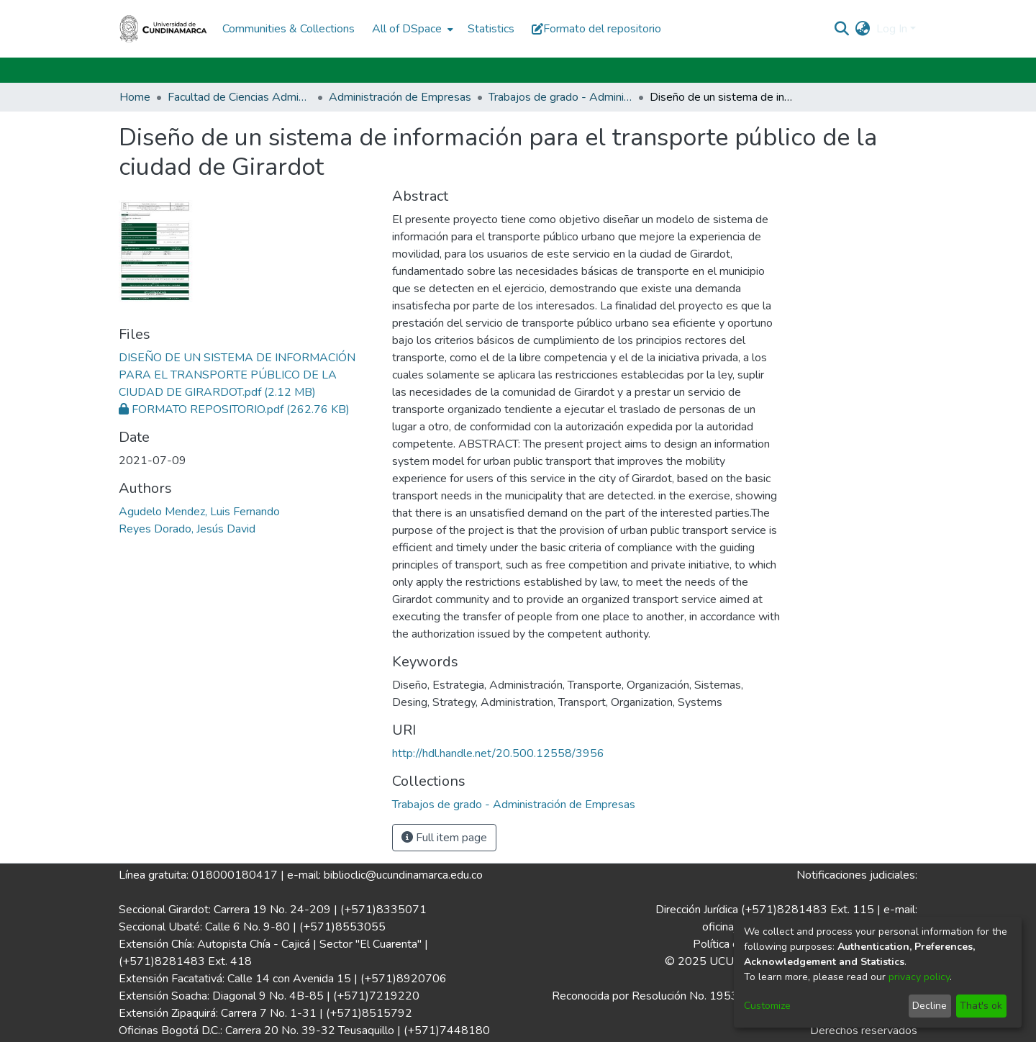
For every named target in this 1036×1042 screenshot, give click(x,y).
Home (134, 97)
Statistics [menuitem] (491, 29)
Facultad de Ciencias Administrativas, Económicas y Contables (240, 97)
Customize (767, 1005)
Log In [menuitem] (891, 29)
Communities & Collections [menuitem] (288, 29)
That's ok (981, 1005)
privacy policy (919, 977)
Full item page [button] (444, 838)
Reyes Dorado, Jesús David (187, 529)
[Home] (163, 28)
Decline (929, 1005)
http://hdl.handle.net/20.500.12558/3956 (498, 753)
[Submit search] (842, 28)
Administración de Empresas (400, 97)
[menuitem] (411, 29)
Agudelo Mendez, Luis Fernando (199, 512)
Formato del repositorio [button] (596, 29)
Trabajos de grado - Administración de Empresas (560, 97)
